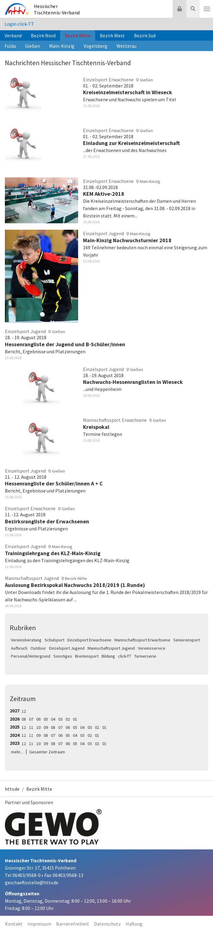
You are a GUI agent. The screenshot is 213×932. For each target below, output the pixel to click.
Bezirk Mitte (78, 35)
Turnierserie (145, 656)
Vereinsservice (151, 648)
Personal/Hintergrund (30, 656)
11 (31, 727)
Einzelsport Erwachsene (89, 640)
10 (38, 727)
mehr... (17, 752)
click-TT (124, 656)
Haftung (134, 924)
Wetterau (126, 46)
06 (38, 719)
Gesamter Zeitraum (47, 752)
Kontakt (14, 924)
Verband (13, 35)
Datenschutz (107, 924)
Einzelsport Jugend (67, 648)
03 (60, 719)
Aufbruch (19, 648)
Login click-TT (19, 24)
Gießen (32, 46)
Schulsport (54, 640)
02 (68, 719)
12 (24, 711)
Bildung (108, 656)
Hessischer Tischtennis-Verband (57, 9)
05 (46, 719)
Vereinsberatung (26, 640)
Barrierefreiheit (72, 924)
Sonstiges (62, 656)
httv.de (12, 789)
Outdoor (38, 648)
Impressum (39, 924)
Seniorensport (186, 640)
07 (31, 719)
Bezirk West (112, 35)
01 (75, 719)
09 (46, 727)
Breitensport (87, 656)
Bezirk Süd (145, 35)
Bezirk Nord (43, 35)
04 (53, 719)
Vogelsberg (95, 46)
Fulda (10, 46)
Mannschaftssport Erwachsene (142, 640)
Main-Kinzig (61, 46)
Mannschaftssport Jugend (111, 648)
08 (24, 719)
